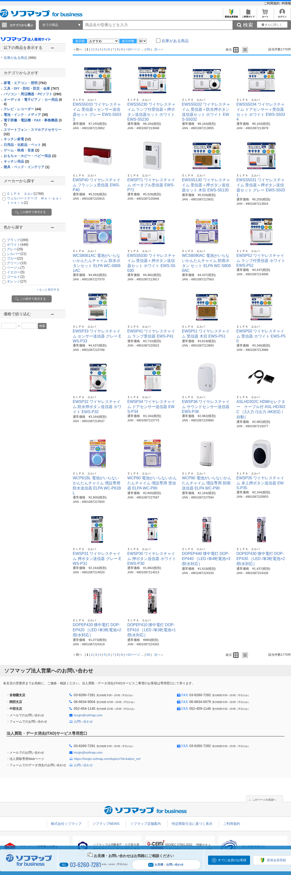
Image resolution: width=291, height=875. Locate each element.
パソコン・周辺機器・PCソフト (32, 94)
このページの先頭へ (264, 799)
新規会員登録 (231, 15)
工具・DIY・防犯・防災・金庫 (31, 88)
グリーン (16, 263)
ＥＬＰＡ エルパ (25, 194)
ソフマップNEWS (106, 824)
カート (265, 15)
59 (148, 49)
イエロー (15, 272)
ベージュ (15, 267)
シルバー (16, 254)
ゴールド (15, 277)
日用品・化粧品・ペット (25, 145)
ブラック (17, 240)
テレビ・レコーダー (22, 109)
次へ (157, 49)
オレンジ (16, 281)
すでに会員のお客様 (232, 860)
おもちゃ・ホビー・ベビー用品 (30, 156)
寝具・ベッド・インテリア (26, 167)
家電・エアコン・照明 (25, 83)
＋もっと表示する (47, 289)
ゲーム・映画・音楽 (21, 150)
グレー (15, 249)
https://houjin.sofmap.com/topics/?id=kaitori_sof (107, 759)
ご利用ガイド (248, 15)
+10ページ (132, 49)
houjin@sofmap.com (88, 715)
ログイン (282, 15)
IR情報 (286, 3)
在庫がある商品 (20, 58)
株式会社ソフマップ (66, 824)
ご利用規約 (272, 3)
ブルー (15, 258)
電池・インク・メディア (26, 115)
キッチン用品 (16, 161)
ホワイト (17, 244)
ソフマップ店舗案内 (145, 824)
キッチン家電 (17, 139)
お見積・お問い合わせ (166, 865)
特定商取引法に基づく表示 (192, 824)
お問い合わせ (83, 721)
